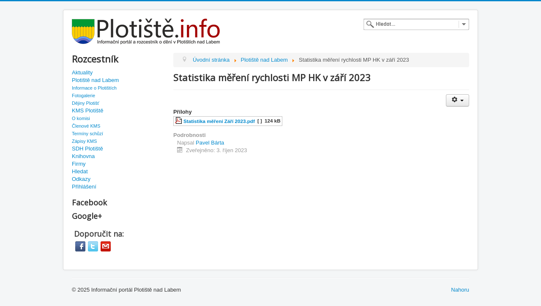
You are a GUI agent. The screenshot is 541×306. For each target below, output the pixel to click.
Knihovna (83, 156)
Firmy (79, 164)
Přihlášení (84, 186)
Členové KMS (86, 125)
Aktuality (82, 72)
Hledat (80, 171)
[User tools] (457, 100)
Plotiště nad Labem (95, 80)
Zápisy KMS (84, 141)
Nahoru (460, 290)
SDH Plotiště (87, 148)
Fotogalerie (83, 95)
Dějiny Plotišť (85, 103)
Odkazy (81, 179)
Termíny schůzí (87, 133)
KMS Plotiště (87, 110)
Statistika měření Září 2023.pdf (219, 121)
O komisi (81, 118)
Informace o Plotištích (94, 87)
